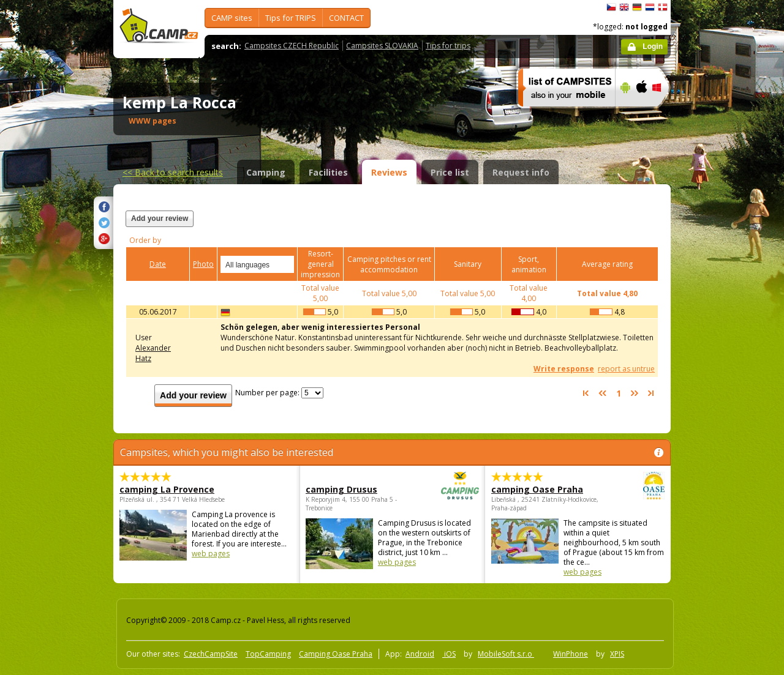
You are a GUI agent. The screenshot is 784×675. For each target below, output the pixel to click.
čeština (611, 7)
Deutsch (637, 7)
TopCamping (268, 654)
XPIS (617, 654)
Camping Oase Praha (335, 654)
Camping (265, 172)
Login (653, 46)
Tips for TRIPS (290, 17)
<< (173, 172)
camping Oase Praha (544, 489)
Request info (520, 172)
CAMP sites (231, 17)
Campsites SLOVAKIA (382, 45)
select (285, 264)
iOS (449, 654)
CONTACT (346, 17)
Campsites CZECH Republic (291, 45)
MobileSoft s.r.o (506, 654)
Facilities (328, 172)
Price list (450, 172)
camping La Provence (166, 489)
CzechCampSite (211, 654)
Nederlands (650, 7)
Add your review (159, 218)
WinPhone (570, 654)
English (624, 7)
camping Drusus (359, 489)
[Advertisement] (722, 367)
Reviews (389, 172)
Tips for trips (448, 45)
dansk (663, 7)
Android (419, 654)
